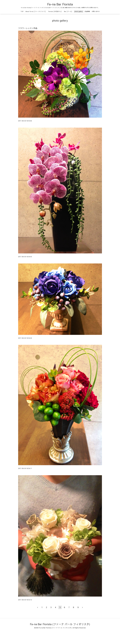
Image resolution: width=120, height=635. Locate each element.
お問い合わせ (96, 11)
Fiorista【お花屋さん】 (55, 11)
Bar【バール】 (68, 11)
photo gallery (79, 11)
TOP (22, 11)
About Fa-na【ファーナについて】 (35, 11)
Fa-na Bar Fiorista (60, 4)
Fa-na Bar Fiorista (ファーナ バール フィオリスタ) (60, 624)
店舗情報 (87, 11)
